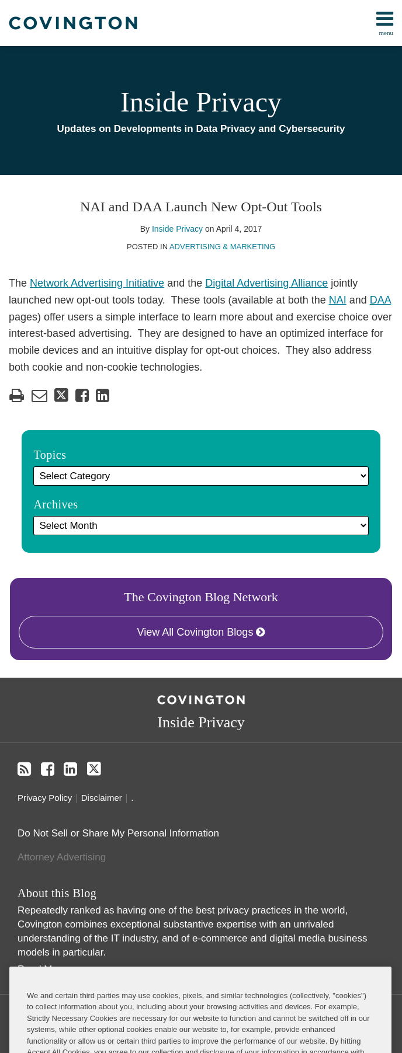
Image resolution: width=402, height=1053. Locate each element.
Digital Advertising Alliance (266, 283)
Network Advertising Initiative (97, 283)
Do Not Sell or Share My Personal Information (118, 833)
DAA (380, 300)
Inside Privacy (201, 101)
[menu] (201, 23)
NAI (337, 300)
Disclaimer (101, 798)
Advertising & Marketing (222, 246)
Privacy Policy (45, 798)
